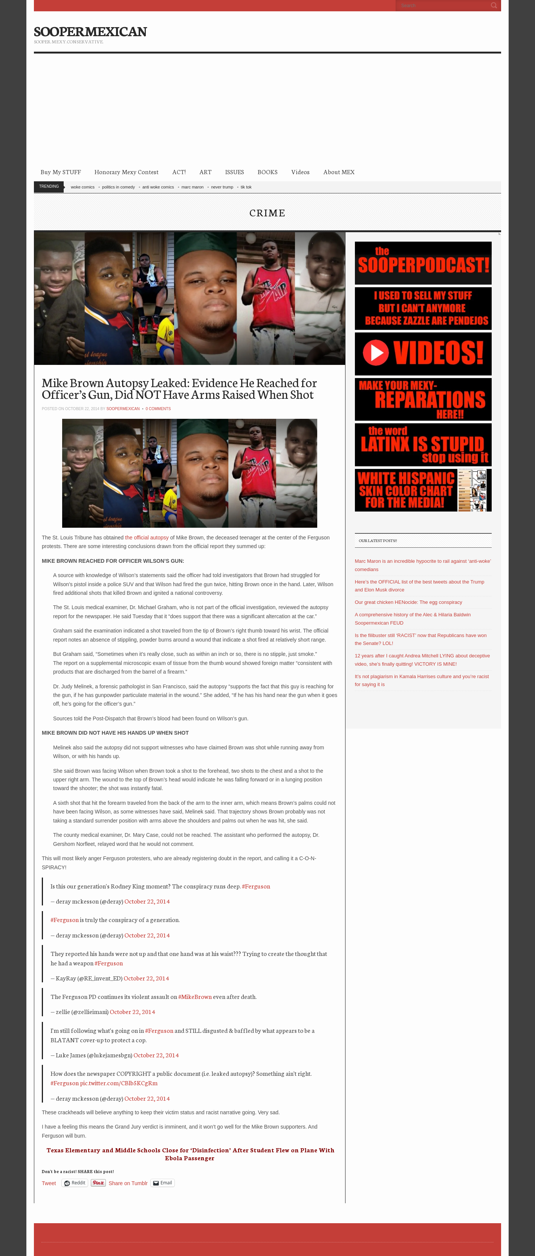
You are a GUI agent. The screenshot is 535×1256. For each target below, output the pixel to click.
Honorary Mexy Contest (127, 171)
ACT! (179, 171)
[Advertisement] (267, 110)
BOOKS (268, 171)
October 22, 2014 (147, 900)
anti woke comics (158, 187)
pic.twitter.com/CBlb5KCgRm (118, 1082)
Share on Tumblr (128, 1183)
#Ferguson (256, 885)
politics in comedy (118, 187)
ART (205, 171)
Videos (300, 171)
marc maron (193, 187)
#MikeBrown (195, 996)
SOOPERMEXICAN (90, 30)
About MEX (339, 171)
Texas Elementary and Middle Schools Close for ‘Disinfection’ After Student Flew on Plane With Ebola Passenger (190, 1153)
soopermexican (122, 409)
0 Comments (158, 409)
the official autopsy (147, 538)
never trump (222, 187)
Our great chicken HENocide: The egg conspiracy (408, 602)
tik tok (246, 187)
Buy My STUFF (61, 171)
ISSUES (234, 171)
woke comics (83, 187)
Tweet (49, 1183)
